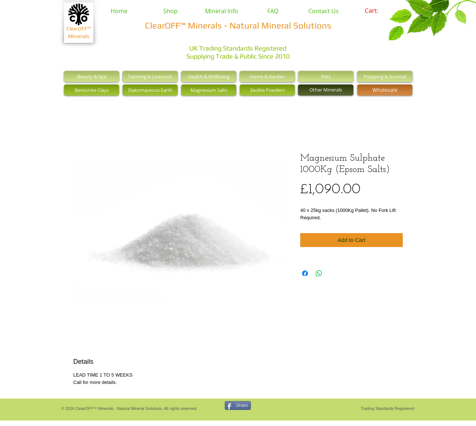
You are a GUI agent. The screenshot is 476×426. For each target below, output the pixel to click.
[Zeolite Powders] (267, 90)
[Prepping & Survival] (384, 76)
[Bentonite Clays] (91, 90)
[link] (376, 10)
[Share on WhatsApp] (319, 273)
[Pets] (325, 76)
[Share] (238, 405)
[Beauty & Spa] (91, 76)
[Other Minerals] (325, 90)
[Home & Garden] (267, 76)
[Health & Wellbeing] (208, 76)
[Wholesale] (384, 90)
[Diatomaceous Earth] (150, 90)
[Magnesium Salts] (208, 90)
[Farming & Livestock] (150, 76)
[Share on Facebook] (305, 273)
